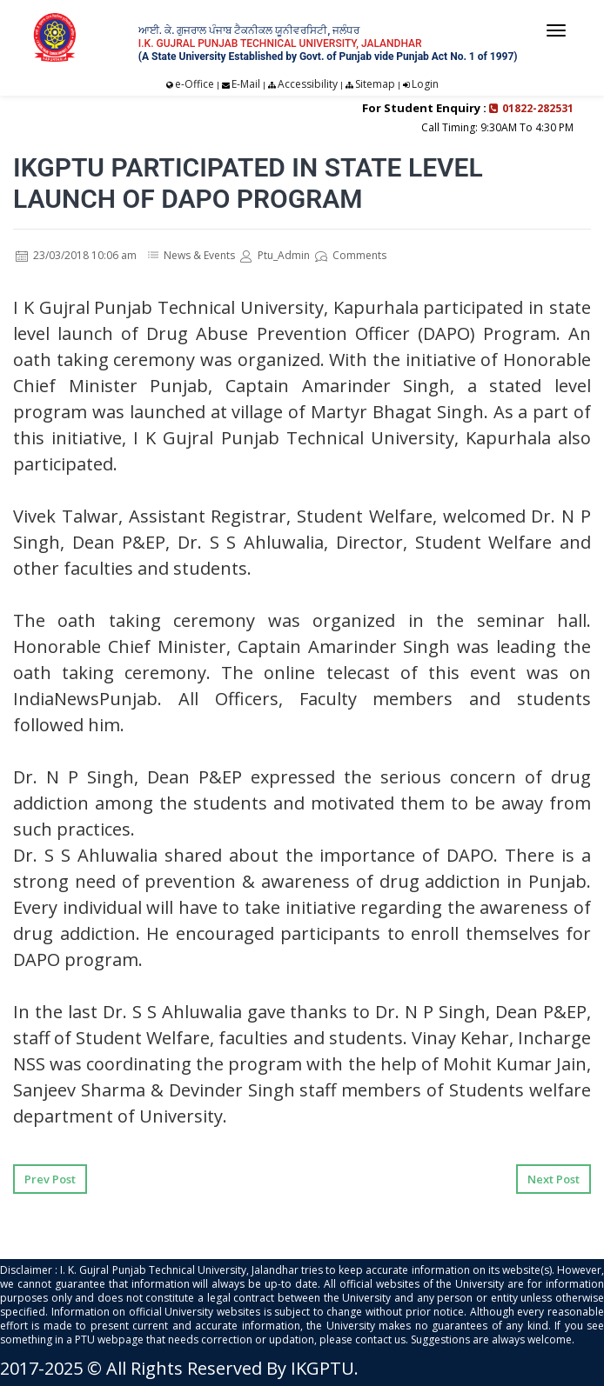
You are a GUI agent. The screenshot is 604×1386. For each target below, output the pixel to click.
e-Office (194, 84)
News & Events (199, 255)
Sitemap (375, 84)
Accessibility (308, 84)
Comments (350, 255)
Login (425, 84)
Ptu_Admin (275, 255)
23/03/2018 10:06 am (76, 255)
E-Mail (246, 84)
